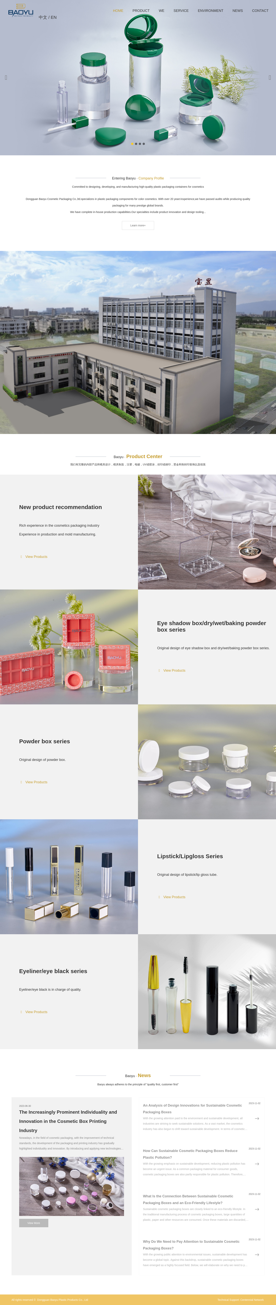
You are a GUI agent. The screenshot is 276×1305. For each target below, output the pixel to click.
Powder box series (44, 741)
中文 (43, 17)
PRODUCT (141, 11)
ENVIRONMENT (210, 11)
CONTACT (260, 11)
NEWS (237, 11)
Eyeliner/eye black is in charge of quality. (50, 989)
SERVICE (181, 11)
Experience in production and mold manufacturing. (57, 534)
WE (161, 11)
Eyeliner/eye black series (53, 971)
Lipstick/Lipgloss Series (190, 856)
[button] (132, 144)
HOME (118, 11)
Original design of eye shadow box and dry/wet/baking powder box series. (213, 648)
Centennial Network (252, 1299)
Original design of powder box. (42, 760)
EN (54, 17)
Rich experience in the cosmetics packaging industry (59, 525)
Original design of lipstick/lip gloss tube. (187, 875)
